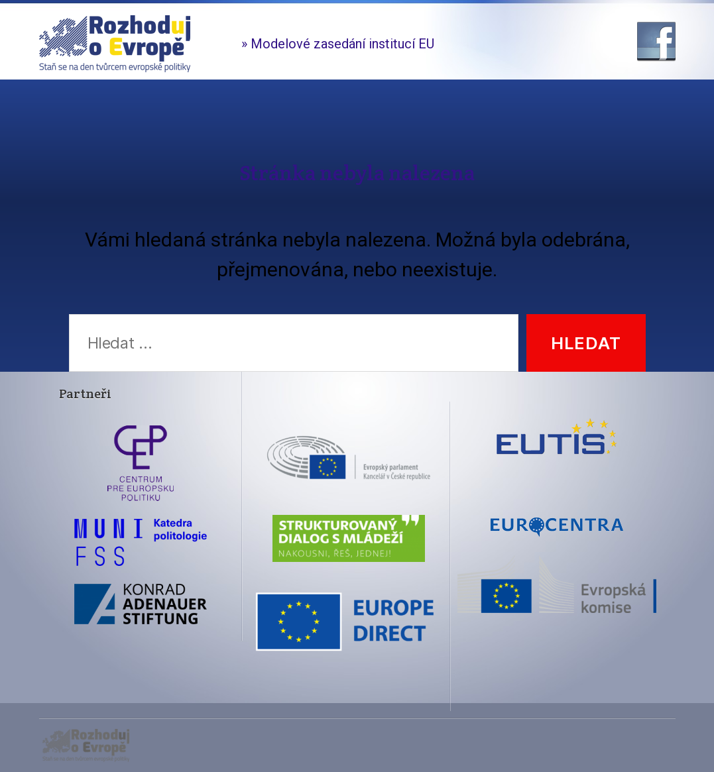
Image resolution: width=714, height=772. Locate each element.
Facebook (656, 42)
